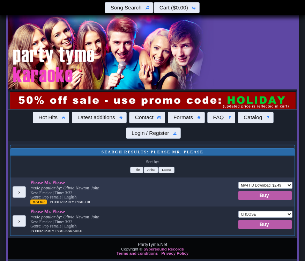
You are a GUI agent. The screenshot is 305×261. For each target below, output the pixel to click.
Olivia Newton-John (81, 188)
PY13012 (37, 231)
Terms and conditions (137, 253)
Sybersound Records (163, 249)
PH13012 (57, 202)
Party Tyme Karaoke (63, 231)
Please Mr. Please (47, 182)
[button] (129, 7)
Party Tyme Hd (77, 202)
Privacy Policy (174, 253)
